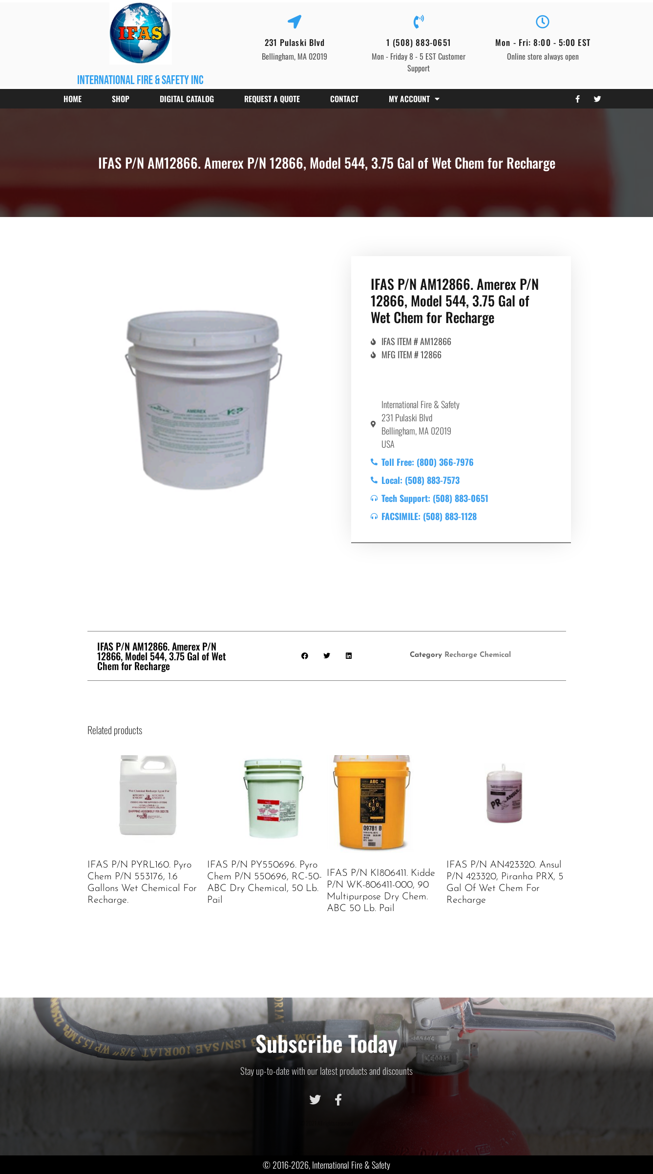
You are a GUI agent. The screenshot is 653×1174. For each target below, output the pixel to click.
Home (72, 99)
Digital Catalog (187, 99)
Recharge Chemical (477, 655)
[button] (305, 656)
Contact (344, 99)
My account (414, 99)
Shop (120, 99)
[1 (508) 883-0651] (418, 22)
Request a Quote (272, 99)
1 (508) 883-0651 (418, 42)
